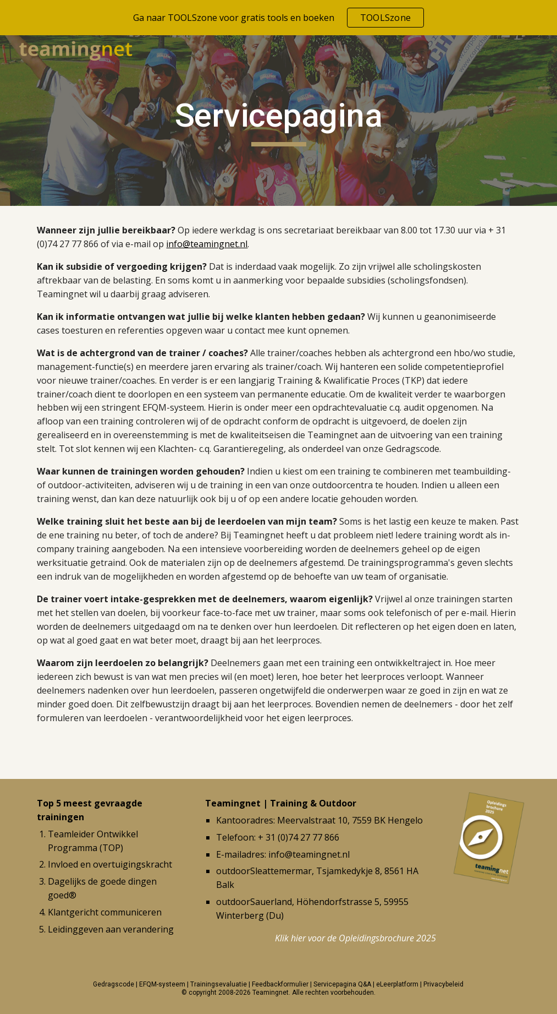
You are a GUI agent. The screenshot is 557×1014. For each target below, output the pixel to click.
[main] (278, 120)
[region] (278, 17)
